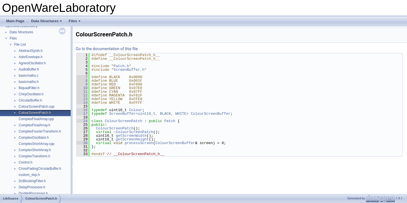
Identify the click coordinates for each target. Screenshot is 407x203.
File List (20, 45)
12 (82, 95)
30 (82, 142)
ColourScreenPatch (123, 120)
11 (82, 91)
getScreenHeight (132, 139)
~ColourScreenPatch (133, 131)
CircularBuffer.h (30, 100)
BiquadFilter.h (29, 88)
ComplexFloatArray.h (34, 125)
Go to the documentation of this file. (107, 49)
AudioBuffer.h (29, 69)
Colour (135, 109)
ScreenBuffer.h (129, 69)
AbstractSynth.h (31, 51)
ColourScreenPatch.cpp (37, 107)
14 (82, 102)
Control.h (26, 162)
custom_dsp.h (29, 175)
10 (82, 88)
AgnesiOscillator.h (32, 63)
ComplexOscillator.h (34, 138)
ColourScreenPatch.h (35, 113)
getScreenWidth (131, 135)
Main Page (15, 21)
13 (82, 99)
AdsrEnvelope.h (31, 57)
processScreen (139, 142)
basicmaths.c (28, 76)
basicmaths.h (29, 82)
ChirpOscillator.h (31, 94)
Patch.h (121, 66)
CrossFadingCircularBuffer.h (40, 169)
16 (82, 109)
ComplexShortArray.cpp (37, 144)
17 (82, 113)
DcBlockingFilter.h (32, 181)
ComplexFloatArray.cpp (36, 119)
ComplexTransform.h (34, 156)
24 (82, 120)
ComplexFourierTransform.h (40, 131)
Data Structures (46, 21)
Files (75, 21)
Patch (169, 120)
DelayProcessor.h (32, 187)
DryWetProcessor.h (33, 193)
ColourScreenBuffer (210, 113)
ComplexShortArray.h (35, 150)
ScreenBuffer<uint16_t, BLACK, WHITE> (149, 113)
